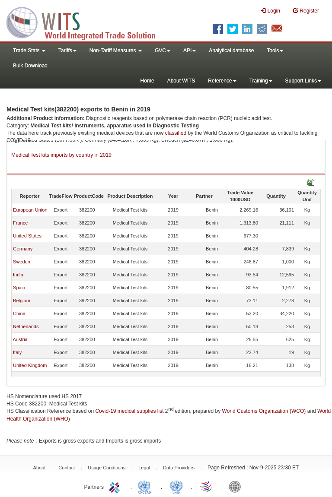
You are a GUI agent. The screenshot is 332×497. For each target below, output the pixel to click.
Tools (275, 50)
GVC (162, 50)
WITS (86, 21)
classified (175, 133)
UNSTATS (176, 486)
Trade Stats (29, 50)
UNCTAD (146, 486)
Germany (22, 248)
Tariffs (67, 50)
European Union (30, 209)
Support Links (303, 81)
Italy (17, 352)
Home (147, 81)
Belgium (21, 300)
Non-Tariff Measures (115, 50)
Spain (19, 287)
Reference (222, 81)
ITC (115, 486)
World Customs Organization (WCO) (264, 411)
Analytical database (231, 50)
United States (27, 235)
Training (260, 81)
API (189, 50)
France (20, 222)
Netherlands (25, 326)
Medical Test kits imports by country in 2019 (61, 155)
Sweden (21, 261)
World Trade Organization (206, 486)
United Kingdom (30, 365)
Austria (20, 339)
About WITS (181, 81)
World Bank (237, 486)
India (18, 274)
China (19, 313)
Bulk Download (30, 66)
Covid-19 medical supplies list (129, 411)
